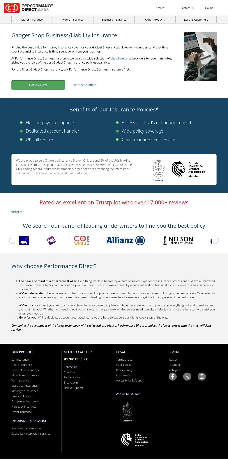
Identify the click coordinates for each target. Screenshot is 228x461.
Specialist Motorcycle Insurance (30, 433)
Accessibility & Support (130, 380)
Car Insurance (20, 359)
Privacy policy (124, 370)
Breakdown (71, 382)
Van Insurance (20, 380)
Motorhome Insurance (25, 375)
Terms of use (124, 359)
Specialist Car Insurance (26, 428)
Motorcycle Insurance (24, 391)
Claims (209, 8)
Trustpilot (15, 212)
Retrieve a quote (85, 85)
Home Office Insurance (25, 370)
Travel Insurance (21, 412)
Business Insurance (114, 19)
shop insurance (121, 58)
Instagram (175, 370)
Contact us (70, 367)
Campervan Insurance (25, 401)
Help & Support (73, 388)
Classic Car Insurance (24, 385)
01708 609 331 (76, 358)
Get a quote (38, 85)
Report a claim (73, 377)
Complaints (123, 375)
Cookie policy (124, 364)
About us (69, 372)
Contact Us (187, 8)
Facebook (175, 364)
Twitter (173, 359)
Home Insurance (21, 364)
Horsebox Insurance (23, 406)
